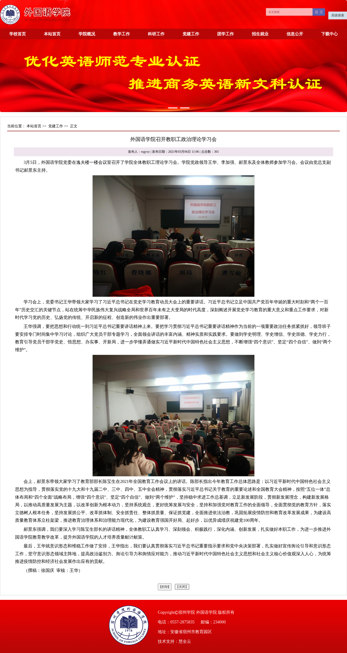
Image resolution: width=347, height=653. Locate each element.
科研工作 (156, 34)
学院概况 (87, 34)
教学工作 (121, 34)
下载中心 (329, 34)
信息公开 (294, 34)
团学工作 (225, 34)
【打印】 (165, 587)
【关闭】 (182, 587)
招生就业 (260, 34)
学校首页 (17, 34)
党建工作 (191, 34)
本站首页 (52, 34)
